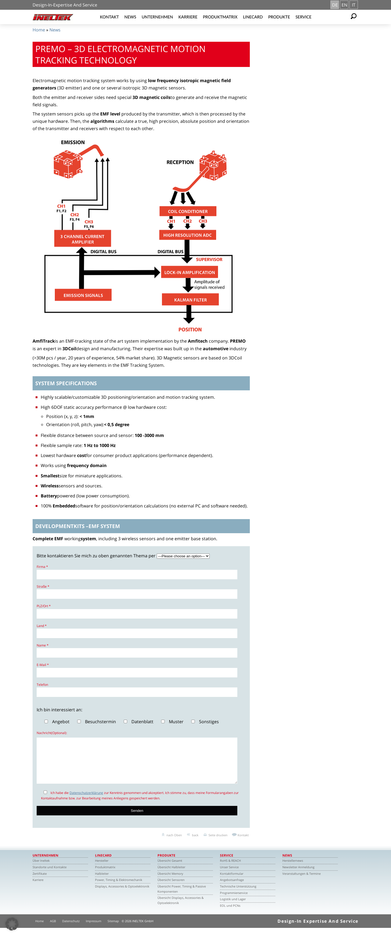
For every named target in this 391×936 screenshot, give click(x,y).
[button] (12, 924)
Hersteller (101, 869)
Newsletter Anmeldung (298, 875)
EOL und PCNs (230, 914)
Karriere (187, 16)
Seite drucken (218, 843)
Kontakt (109, 16)
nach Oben (174, 843)
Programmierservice (234, 901)
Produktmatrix (220, 16)
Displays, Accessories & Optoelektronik (122, 894)
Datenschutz (71, 929)
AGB (53, 929)
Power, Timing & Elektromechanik (118, 888)
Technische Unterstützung (238, 894)
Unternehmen (157, 16)
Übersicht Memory (170, 882)
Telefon (42, 684)
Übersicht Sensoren (171, 888)
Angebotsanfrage (232, 888)
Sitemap (113, 929)
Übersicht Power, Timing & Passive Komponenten (181, 897)
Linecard (253, 16)
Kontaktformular (231, 882)
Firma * (42, 566)
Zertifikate (40, 882)
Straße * (43, 586)
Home (39, 30)
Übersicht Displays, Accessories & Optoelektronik (180, 908)
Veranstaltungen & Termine (301, 882)
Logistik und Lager (233, 907)
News (130, 16)
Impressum (93, 929)
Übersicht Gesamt (169, 869)
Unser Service (229, 875)
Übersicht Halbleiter (171, 875)
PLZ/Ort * (44, 606)
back (195, 843)
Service (303, 16)
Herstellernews (292, 869)
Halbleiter (102, 882)
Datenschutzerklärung (86, 801)
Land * (42, 625)
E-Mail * (43, 664)
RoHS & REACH (230, 869)
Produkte (279, 16)
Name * (43, 645)
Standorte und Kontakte (50, 875)
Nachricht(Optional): (52, 733)
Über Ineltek (41, 869)
